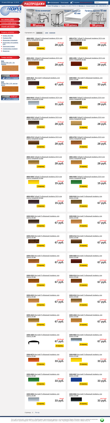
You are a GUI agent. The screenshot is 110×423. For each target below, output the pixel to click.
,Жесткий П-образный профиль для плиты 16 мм (85, 197)
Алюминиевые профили (10, 49)
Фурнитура (6, 51)
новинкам (52, 32)
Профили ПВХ (7, 38)
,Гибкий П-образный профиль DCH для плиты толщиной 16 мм (44, 98)
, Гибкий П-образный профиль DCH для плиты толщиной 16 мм (44, 39)
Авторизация (55, 2)
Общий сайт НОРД (8, 26)
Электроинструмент (9, 46)
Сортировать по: (30, 32)
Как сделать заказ (7, 19)
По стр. (37, 412)
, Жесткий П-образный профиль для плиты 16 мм (43, 78)
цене (46, 32)
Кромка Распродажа (10, 11)
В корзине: (76, 2)
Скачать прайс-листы (8, 23)
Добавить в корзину (10, 78)
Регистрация (64, 2)
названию (39, 32)
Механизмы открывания (10, 40)
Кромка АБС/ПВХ (8, 35)
